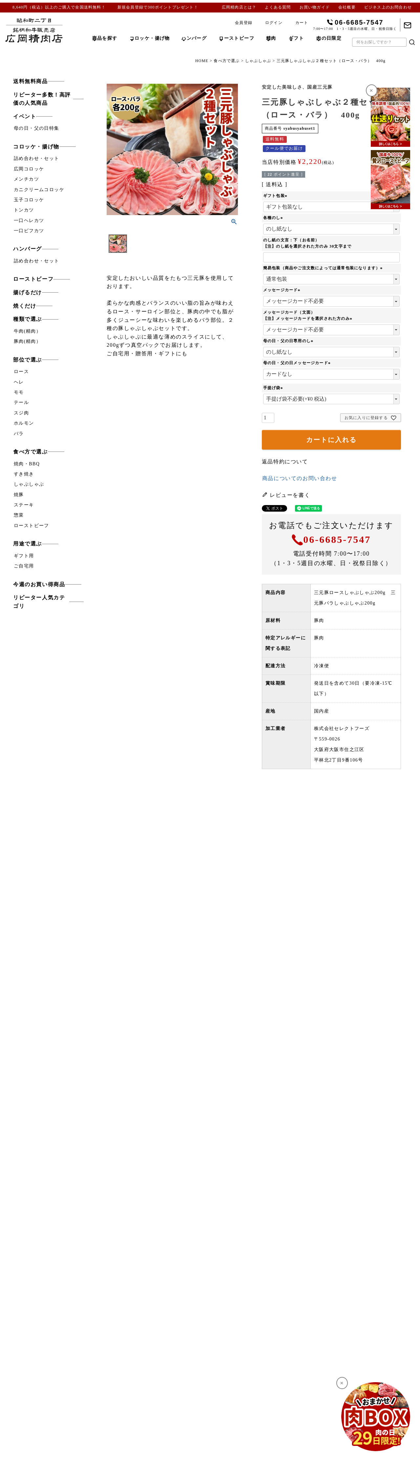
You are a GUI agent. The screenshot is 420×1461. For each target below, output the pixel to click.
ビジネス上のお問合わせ (388, 7)
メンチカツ (26, 179)
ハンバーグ (27, 249)
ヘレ (19, 382)
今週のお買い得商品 (39, 584)
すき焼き (24, 474)
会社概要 (347, 7)
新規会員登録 (130, 7)
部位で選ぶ (27, 360)
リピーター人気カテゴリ (39, 602)
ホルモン (24, 423)
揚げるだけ (27, 292)
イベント (24, 116)
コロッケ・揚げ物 (36, 146)
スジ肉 (21, 412)
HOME (201, 60)
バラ (19, 433)
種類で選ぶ (27, 319)
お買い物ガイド (315, 7)
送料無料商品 (30, 81)
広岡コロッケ (29, 168)
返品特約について (285, 461)
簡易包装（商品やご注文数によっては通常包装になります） (323, 268)
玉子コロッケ (29, 199)
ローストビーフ (33, 279)
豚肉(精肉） (27, 341)
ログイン (274, 22)
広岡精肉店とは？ (239, 7)
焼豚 (19, 494)
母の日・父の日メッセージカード (297, 363)
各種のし (273, 217)
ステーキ (24, 504)
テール (21, 402)
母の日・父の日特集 (36, 128)
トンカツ (24, 210)
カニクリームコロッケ (39, 189)
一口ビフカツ (29, 230)
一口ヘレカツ (29, 220)
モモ (19, 392)
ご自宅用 (24, 566)
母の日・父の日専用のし (289, 341)
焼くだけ (24, 306)
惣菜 (19, 515)
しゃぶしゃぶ (258, 60)
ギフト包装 (276, 195)
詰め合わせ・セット (36, 158)
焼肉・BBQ (27, 463)
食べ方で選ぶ (227, 60)
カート (301, 22)
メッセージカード (282, 290)
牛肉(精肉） (27, 331)
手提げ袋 (273, 388)
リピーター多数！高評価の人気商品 (42, 99)
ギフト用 (24, 555)
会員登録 (243, 22)
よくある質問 (278, 7)
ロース (21, 371)
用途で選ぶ (27, 543)
